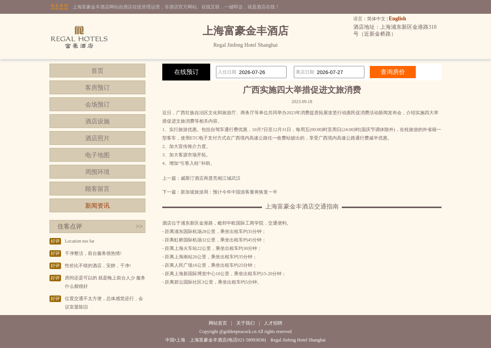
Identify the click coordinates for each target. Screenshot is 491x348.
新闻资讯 (97, 205)
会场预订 (97, 104)
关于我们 (245, 323)
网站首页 (218, 323)
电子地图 (97, 155)
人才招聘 (273, 323)
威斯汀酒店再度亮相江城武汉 (211, 178)
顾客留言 (97, 188)
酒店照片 (97, 138)
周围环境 (97, 172)
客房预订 (97, 87)
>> (139, 226)
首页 (97, 70)
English (397, 18)
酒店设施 (97, 121)
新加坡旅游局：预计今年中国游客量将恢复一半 (229, 192)
